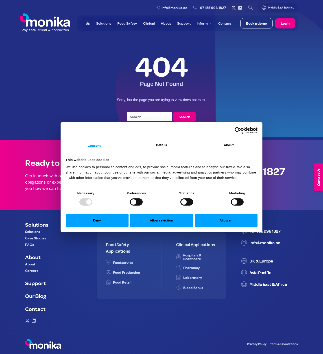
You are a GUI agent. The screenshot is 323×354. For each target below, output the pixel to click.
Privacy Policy (256, 344)
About (33, 257)
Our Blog (35, 295)
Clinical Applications (195, 244)
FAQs (29, 244)
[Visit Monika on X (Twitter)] (233, 7)
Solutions (36, 224)
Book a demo (256, 23)
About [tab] (229, 145)
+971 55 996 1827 (212, 7)
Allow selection (161, 220)
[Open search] (250, 7)
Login (285, 23)
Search (184, 117)
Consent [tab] (94, 145)
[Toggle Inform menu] (204, 23)
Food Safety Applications (118, 248)
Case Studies (35, 238)
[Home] (88, 23)
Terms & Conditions (284, 344)
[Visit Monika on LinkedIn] (240, 7)
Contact (35, 308)
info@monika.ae (174, 7)
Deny (97, 220)
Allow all (226, 220)
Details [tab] (161, 145)
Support (35, 283)
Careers (31, 270)
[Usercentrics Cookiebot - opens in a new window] (238, 130)
